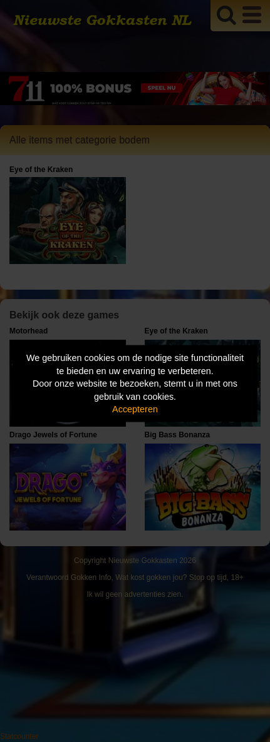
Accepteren (135, 409)
